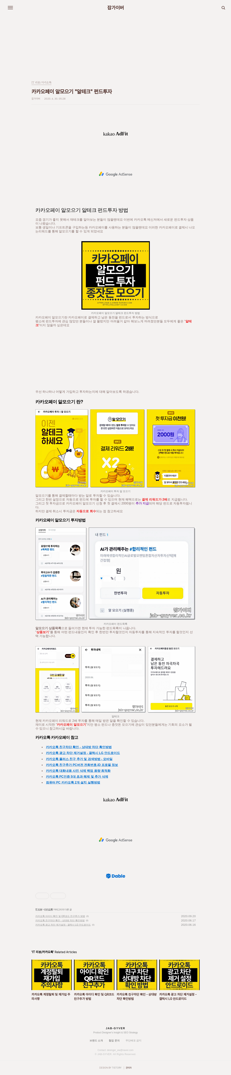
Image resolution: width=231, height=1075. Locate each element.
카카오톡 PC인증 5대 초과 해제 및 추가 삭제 (77, 776)
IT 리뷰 (39, 909)
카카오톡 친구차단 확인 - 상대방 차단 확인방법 (79, 747)
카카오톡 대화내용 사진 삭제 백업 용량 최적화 (78, 770)
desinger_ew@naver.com (120, 1050)
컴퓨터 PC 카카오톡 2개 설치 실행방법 (73, 782)
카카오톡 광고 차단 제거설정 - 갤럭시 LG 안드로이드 (83, 753)
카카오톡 (48, 909)
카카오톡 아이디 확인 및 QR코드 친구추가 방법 (60, 916)
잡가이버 (115, 7)
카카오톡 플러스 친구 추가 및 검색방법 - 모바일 (79, 759)
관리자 (129, 1067)
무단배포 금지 (134, 1040)
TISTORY (116, 1067)
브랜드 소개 (96, 1040)
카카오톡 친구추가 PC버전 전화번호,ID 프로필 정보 (82, 765)
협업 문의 (114, 1040)
